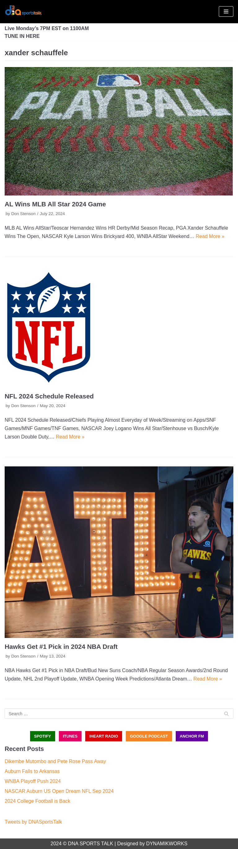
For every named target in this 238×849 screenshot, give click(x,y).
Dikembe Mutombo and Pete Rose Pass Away (55, 761)
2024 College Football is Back (37, 801)
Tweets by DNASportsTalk (33, 821)
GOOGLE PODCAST (149, 736)
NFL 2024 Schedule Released (49, 396)
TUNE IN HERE (22, 36)
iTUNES (70, 736)
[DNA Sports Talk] (23, 11)
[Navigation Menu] (226, 11)
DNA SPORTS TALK (90, 843)
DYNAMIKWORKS (166, 843)
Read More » (210, 236)
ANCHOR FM (192, 736)
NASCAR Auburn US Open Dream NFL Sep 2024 (59, 791)
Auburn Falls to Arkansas (32, 771)
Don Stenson (23, 213)
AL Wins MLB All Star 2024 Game (55, 204)
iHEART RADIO (103, 736)
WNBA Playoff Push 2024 (33, 781)
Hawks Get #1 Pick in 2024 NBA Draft (61, 646)
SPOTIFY (42, 736)
